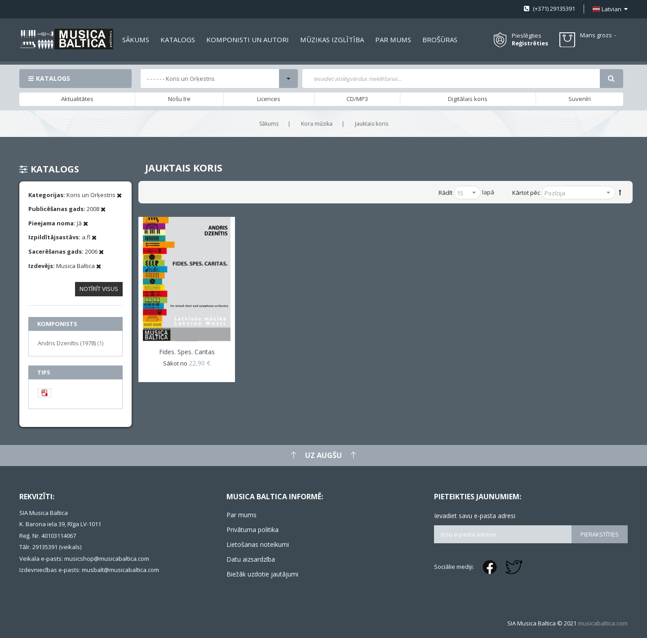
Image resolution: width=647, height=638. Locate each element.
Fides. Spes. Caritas (187, 352)
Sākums (269, 124)
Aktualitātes (77, 99)
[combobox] (451, 78)
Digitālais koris (467, 99)
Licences (268, 99)
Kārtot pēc (526, 193)
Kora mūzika (316, 124)
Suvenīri (579, 99)
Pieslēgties (526, 35)
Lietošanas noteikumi (257, 544)
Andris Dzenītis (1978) (70, 343)
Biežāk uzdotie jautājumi (262, 574)
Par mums (241, 514)
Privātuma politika (252, 529)
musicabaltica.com (603, 623)
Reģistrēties (530, 43)
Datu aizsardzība (250, 559)
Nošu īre (179, 99)
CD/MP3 (357, 99)
